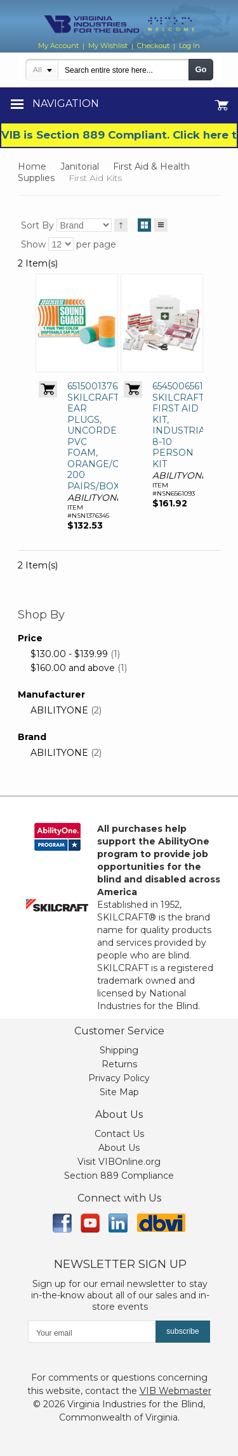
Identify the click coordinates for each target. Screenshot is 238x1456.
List (161, 222)
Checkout (153, 45)
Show (33, 244)
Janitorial (79, 166)
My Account (58, 45)
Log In (189, 45)
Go (200, 69)
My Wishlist (108, 45)
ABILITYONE (59, 710)
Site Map (119, 1092)
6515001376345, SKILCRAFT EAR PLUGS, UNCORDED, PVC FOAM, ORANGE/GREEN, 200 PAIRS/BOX (108, 436)
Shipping (119, 1050)
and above (72, 668)
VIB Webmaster (175, 1390)
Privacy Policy (119, 1078)
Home (32, 166)
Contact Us (119, 1133)
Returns (119, 1064)
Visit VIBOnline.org (119, 1161)
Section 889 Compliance (119, 1175)
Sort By (37, 225)
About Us (119, 1147)
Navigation (65, 103)
